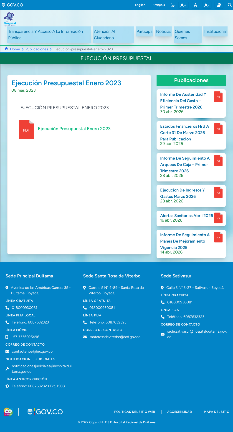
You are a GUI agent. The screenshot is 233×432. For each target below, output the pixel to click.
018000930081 (102, 307)
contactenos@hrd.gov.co (32, 351)
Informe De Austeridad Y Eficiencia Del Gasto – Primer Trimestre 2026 (183, 101)
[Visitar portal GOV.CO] (45, 411)
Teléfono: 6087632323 (30, 322)
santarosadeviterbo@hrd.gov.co (114, 337)
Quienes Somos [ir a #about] (182, 34)
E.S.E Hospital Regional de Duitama (130, 422)
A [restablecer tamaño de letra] (195, 5)
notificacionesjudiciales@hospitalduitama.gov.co (42, 369)
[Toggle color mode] (172, 5)
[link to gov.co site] (12, 5)
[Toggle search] (230, 5)
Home (15, 49)
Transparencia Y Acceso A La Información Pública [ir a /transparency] (45, 34)
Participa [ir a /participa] (144, 31)
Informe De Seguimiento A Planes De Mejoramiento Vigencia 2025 (185, 241)
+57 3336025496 (25, 337)
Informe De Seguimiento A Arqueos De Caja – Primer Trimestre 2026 (185, 164)
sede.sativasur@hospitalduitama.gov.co (197, 334)
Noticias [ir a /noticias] (163, 31)
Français (159, 5)
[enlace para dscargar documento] (218, 96)
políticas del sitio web (134, 412)
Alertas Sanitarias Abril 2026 (186, 215)
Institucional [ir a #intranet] (215, 31)
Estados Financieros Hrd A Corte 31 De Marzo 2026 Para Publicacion (184, 133)
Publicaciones (36, 49)
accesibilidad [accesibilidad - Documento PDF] (179, 412)
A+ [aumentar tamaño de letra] (183, 5)
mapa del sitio (216, 412)
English (140, 5)
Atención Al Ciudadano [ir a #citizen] (104, 34)
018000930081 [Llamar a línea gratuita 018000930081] (24, 307)
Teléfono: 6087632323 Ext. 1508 (38, 386)
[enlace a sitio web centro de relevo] (219, 5)
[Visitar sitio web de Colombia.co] (8, 411)
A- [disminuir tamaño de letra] (206, 5)
